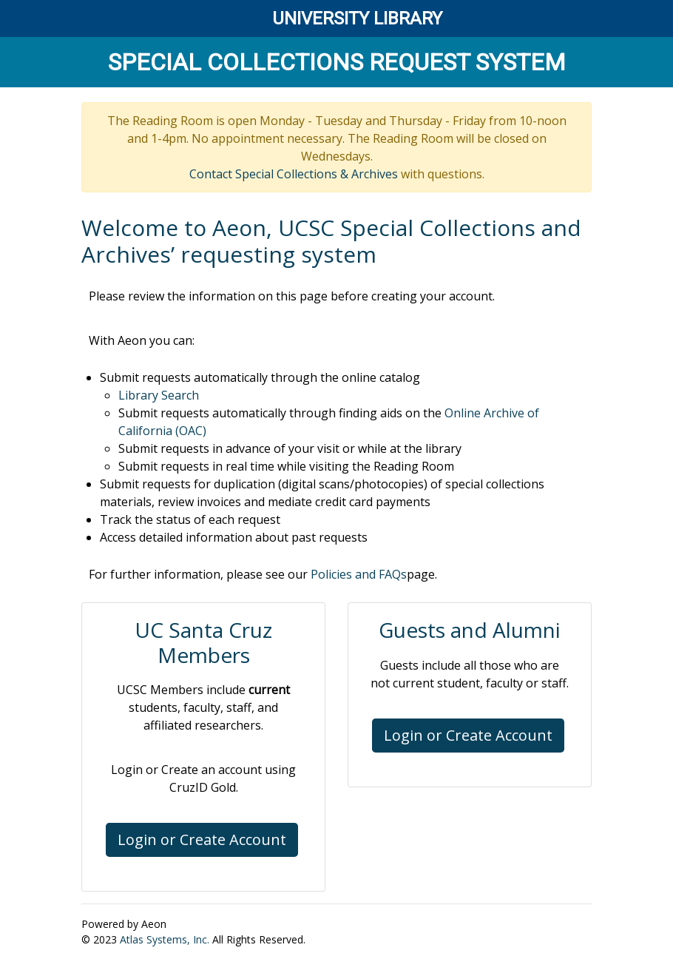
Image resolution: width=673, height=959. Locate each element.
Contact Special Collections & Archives (293, 174)
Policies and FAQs (359, 574)
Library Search (158, 395)
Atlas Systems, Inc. (164, 939)
